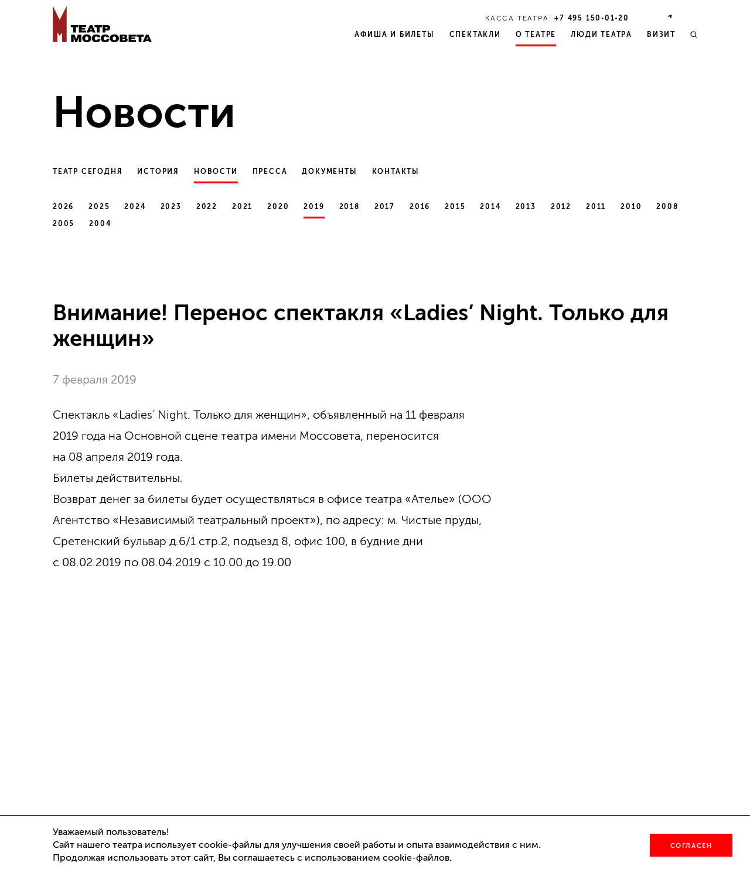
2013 (526, 207)
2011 (596, 207)
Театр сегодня (87, 171)
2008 (667, 207)
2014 (490, 207)
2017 (384, 207)
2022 (206, 207)
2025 (99, 207)
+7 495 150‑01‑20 (591, 18)
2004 (100, 224)
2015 (455, 207)
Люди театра (601, 34)
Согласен (691, 846)
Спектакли (475, 34)
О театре (536, 34)
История (158, 171)
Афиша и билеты (394, 34)
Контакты (396, 171)
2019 (314, 207)
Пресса (270, 171)
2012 (561, 207)
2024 (134, 207)
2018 (349, 207)
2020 (278, 207)
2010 (631, 207)
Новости (216, 171)
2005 (63, 224)
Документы (329, 171)
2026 (63, 207)
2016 (420, 207)
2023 (171, 207)
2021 (242, 207)
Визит (661, 34)
